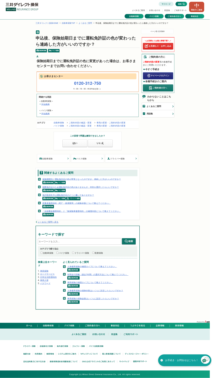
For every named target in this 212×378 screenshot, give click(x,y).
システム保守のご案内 (67, 354)
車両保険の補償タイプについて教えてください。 (90, 282)
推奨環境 (50, 354)
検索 (130, 241)
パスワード (45, 283)
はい (74, 143)
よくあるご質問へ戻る (48, 222)
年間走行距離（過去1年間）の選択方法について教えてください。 (97, 274)
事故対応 (195, 16)
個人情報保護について (111, 354)
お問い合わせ (154, 10)
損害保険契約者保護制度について (64, 361)
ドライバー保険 (116, 158)
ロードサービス (47, 274)
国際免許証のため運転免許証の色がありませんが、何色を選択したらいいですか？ (80, 187)
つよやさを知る (137, 326)
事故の (196, 10)
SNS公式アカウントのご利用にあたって (98, 361)
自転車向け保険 (46, 346)
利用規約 (38, 354)
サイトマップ (124, 361)
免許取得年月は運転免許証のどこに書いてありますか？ (68, 195)
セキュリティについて (89, 354)
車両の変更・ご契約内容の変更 (111, 122)
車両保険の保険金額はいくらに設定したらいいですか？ (93, 298)
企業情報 (160, 326)
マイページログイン (160, 75)
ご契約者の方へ (174, 16)
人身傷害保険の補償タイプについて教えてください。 (92, 266)
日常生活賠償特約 (48, 277)
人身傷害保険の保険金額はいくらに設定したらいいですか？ (95, 290)
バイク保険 (154, 16)
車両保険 (44, 271)
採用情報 (179, 326)
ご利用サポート (180, 10)
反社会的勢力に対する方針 (34, 361)
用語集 (167, 10)
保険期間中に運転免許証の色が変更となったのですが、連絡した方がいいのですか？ (81, 179)
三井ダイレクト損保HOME (47, 23)
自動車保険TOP (68, 23)
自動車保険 (134, 16)
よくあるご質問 (138, 10)
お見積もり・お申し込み (160, 46)
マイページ (166, 4)
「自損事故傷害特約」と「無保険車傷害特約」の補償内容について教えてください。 (81, 211)
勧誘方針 (27, 354)
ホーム (29, 326)
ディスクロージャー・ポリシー (137, 354)
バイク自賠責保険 (96, 346)
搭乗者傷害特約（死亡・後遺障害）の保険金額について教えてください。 (76, 203)
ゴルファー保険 (78, 346)
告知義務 (45, 104)
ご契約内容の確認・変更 (80, 122)
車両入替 (44, 280)
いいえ (100, 143)
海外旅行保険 (62, 346)
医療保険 (99, 253)
